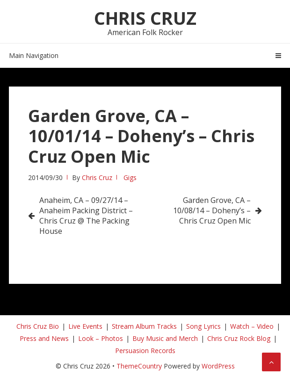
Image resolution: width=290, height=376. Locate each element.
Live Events (85, 326)
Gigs (130, 177)
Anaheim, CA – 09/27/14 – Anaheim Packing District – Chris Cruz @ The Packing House (86, 215)
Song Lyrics (203, 326)
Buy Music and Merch (165, 338)
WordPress (218, 366)
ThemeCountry (139, 366)
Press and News (44, 338)
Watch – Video (252, 326)
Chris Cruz (145, 18)
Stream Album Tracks (144, 326)
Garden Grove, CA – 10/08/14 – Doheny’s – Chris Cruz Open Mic (212, 210)
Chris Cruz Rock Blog (238, 338)
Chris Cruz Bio (37, 326)
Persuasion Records (145, 350)
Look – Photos (100, 338)
